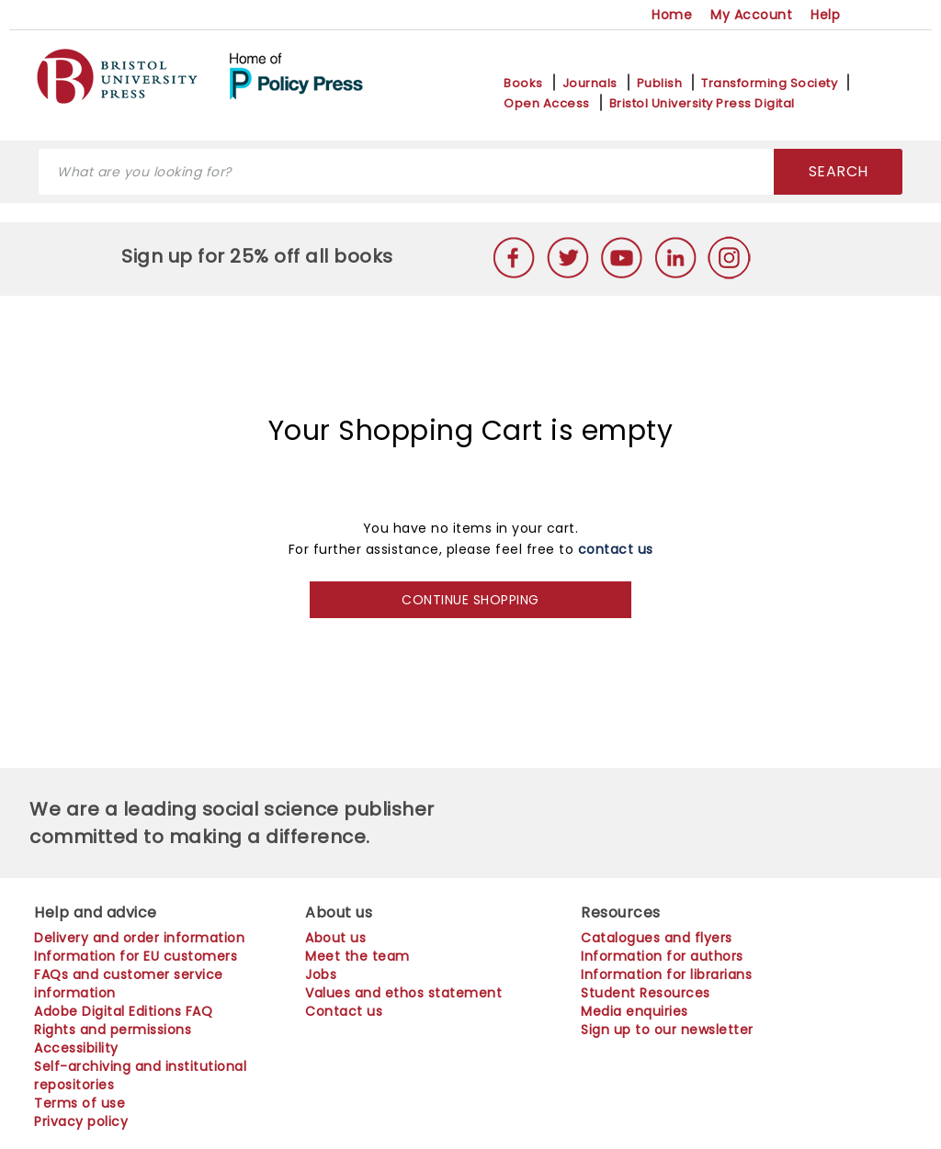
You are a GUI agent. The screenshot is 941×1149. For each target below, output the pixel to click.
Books (523, 83)
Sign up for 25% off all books (259, 256)
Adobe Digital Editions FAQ (123, 1011)
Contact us (343, 1011)
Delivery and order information (139, 938)
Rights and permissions (112, 1029)
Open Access (547, 103)
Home (672, 15)
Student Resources (645, 993)
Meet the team (357, 956)
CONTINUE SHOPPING (470, 600)
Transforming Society (769, 83)
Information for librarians (666, 974)
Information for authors (662, 956)
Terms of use (79, 1103)
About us (335, 938)
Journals (590, 83)
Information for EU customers (135, 956)
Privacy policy (81, 1121)
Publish (660, 83)
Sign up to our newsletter (667, 1029)
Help (825, 15)
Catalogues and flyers (656, 938)
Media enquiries (634, 1011)
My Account (751, 15)
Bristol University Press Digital (702, 103)
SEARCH (838, 171)
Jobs (320, 974)
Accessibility (76, 1048)
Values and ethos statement (403, 993)
